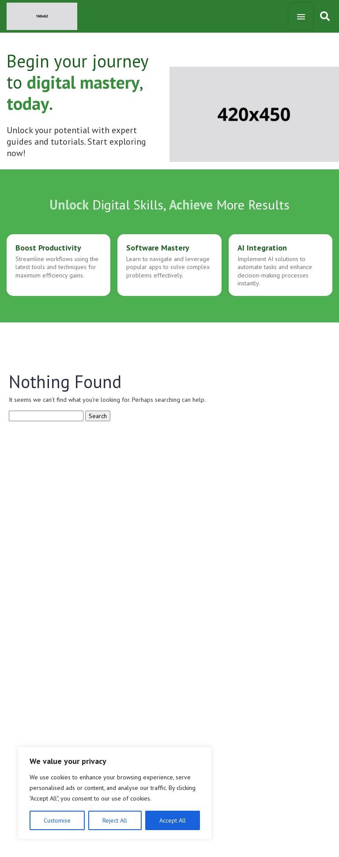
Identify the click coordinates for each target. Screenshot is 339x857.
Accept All (172, 820)
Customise (57, 820)
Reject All (114, 820)
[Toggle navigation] (301, 16)
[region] (115, 793)
